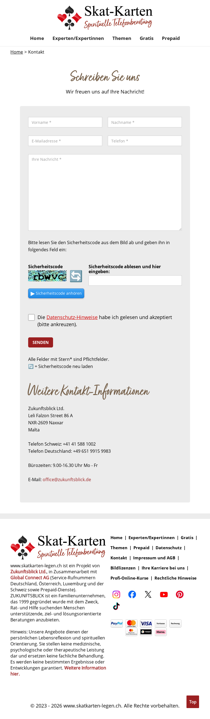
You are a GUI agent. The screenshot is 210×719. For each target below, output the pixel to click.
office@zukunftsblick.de (67, 480)
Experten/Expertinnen (78, 38)
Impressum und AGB (154, 558)
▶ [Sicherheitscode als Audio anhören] (56, 293)
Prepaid (171, 38)
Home (37, 38)
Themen (121, 38)
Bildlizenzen (123, 568)
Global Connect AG (29, 578)
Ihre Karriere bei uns (163, 568)
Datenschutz (169, 547)
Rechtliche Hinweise (175, 578)
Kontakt (118, 558)
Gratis (146, 38)
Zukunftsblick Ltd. (28, 572)
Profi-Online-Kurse (129, 578)
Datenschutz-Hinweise (72, 317)
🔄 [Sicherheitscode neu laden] (76, 275)
